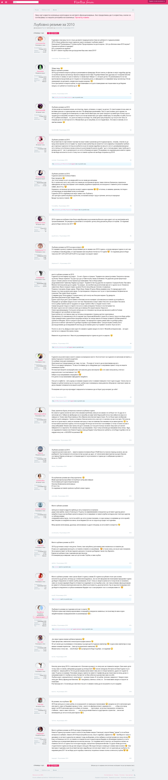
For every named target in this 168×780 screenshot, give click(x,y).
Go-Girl (40, 647)
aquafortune (40, 228)
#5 (130, 206)
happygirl (40, 739)
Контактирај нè (108, 775)
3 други (70, 347)
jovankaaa (57, 164)
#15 (130, 595)
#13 (130, 533)
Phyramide (69, 209)
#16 (130, 625)
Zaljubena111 (40, 255)
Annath (67, 164)
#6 (130, 236)
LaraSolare (57, 209)
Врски (44, 28)
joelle (66, 401)
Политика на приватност (128, 777)
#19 (130, 720)
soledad (40, 148)
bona (65, 347)
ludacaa (61, 347)
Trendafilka (40, 182)
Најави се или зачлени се (157, 1)
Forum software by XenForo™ (48, 777)
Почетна (121, 775)
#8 (130, 343)
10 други (75, 209)
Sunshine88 (40, 116)
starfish (40, 551)
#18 (130, 691)
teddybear (69, 97)
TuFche (40, 710)
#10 (130, 440)
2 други (73, 164)
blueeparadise (40, 419)
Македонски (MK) (38, 775)
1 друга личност (77, 629)
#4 (130, 160)
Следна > (55, 33)
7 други (72, 401)
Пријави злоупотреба (101, 777)
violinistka (40, 486)
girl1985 (62, 164)
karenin (40, 675)
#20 (130, 758)
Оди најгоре (129, 775)
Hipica (40, 458)
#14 (130, 563)
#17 (130, 656)
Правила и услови (114, 777)
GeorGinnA (62, 97)
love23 (40, 585)
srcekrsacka (40, 514)
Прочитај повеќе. (82, 17)
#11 (130, 466)
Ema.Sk (56, 97)
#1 (130, 58)
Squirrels (61, 401)
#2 (130, 93)
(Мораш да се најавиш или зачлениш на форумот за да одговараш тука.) (112, 765)
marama (40, 76)
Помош (116, 775)
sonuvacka (57, 599)
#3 (130, 130)
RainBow (40, 617)
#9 (130, 397)
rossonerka (58, 28)
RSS (134, 775)
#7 (130, 263)
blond (40, 365)
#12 (130, 496)
